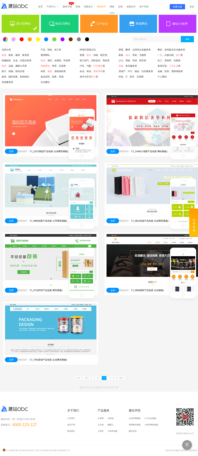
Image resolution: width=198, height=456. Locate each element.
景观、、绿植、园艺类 (93, 55)
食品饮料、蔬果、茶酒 (52, 76)
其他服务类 (7, 82)
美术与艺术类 (89, 76)
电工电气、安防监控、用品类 (94, 60)
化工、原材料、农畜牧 (169, 60)
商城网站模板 (135, 425)
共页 (78, 378)
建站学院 (133, 431)
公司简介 (71, 418)
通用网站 (45, 55)
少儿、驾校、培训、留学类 (132, 60)
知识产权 (71, 425)
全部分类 (6, 49)
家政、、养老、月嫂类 (132, 55)
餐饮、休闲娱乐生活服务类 (171, 49)
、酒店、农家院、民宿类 (55, 60)
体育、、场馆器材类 (53, 71)
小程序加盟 (112, 431)
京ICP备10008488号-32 (59, 450)
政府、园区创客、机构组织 (15, 76)
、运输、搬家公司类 (14, 66)
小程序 (101, 431)
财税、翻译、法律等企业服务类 (135, 49)
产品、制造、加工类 (51, 49)
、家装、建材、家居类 (15, 55)
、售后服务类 (128, 66)
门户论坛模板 (150, 418)
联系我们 (71, 431)
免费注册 (177, 6)
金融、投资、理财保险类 (170, 71)
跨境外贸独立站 (88, 49)
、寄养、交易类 (53, 66)
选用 (11, 151)
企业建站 (45, 82)
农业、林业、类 (92, 71)
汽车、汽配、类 (92, 66)
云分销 (101, 425)
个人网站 (162, 76)
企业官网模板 (135, 418)
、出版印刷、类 (170, 55)
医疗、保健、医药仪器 (13, 71)
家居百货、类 (169, 66)
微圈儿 (110, 425)
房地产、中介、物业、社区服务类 (136, 71)
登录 (191, 6)
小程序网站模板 (151, 425)
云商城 (110, 418)
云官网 (101, 418)
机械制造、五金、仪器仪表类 (16, 60)
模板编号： (24, 151)
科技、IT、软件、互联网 (131, 76)
